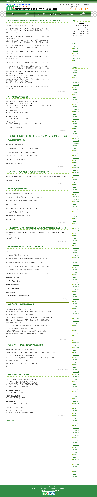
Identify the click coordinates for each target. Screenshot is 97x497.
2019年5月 (76, 272)
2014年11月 (76, 403)
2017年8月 (76, 323)
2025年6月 (76, 94)
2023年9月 (76, 145)
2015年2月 (76, 396)
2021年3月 (76, 218)
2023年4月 (76, 158)
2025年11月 (76, 82)
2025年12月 (76, 80)
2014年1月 (76, 428)
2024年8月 (76, 119)
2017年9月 (76, 321)
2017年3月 (76, 335)
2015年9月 (76, 379)
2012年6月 (76, 474)
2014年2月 (76, 425)
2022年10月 (76, 172)
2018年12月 (76, 284)
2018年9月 (76, 291)
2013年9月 (76, 437)
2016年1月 (76, 369)
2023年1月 (76, 165)
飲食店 (75, 60)
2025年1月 (76, 107)
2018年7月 (76, 296)
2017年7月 (76, 325)
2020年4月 (76, 245)
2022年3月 (76, 189)
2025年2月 (76, 104)
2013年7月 (76, 442)
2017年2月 (76, 338)
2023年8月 (76, 148)
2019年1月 (76, 282)
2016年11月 (76, 345)
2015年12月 (76, 372)
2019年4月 (76, 274)
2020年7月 (76, 238)
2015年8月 (76, 381)
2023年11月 (76, 141)
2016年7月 (76, 355)
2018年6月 (76, 299)
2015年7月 (76, 384)
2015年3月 (76, 394)
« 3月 (75, 37)
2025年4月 (76, 99)
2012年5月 (76, 476)
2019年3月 (76, 277)
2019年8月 (76, 265)
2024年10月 (76, 114)
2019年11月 (76, 257)
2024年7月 (76, 121)
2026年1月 (76, 77)
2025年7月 (76, 92)
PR (74, 46)
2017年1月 (76, 340)
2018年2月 (76, 308)
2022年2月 (76, 192)
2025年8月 (76, 89)
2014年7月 (76, 413)
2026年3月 (76, 73)
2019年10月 (76, 260)
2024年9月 (76, 116)
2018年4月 (76, 304)
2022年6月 (76, 182)
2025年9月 (76, 87)
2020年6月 (76, 240)
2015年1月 (76, 398)
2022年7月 (76, 180)
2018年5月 (76, 301)
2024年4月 (76, 128)
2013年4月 (76, 449)
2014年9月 (76, 408)
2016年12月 (76, 342)
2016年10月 (76, 347)
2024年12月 (76, 109)
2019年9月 (76, 262)
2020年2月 (76, 250)
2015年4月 (76, 391)
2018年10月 (76, 289)
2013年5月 (76, 447)
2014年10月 (76, 406)
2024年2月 (76, 133)
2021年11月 (76, 199)
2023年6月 (76, 153)
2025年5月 (76, 97)
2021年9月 (76, 204)
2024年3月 (76, 131)
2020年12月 (76, 226)
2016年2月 (76, 367)
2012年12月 (76, 459)
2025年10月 (76, 85)
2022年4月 (76, 187)
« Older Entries (10, 420)
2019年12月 (76, 255)
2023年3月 (76, 160)
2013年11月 (76, 432)
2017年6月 (76, 328)
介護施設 (75, 48)
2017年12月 (76, 313)
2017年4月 (76, 333)
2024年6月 (76, 124)
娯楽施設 (75, 53)
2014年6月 (76, 415)
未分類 (75, 56)
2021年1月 (76, 223)
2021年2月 (76, 221)
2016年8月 (76, 352)
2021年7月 (76, 209)
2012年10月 (76, 464)
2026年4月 (76, 70)
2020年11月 (76, 228)
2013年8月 (76, 440)
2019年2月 (76, 279)
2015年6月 (76, 386)
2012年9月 (76, 467)
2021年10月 (76, 201)
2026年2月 (76, 75)
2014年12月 (76, 401)
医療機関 (75, 51)
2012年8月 (76, 469)
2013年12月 (76, 430)
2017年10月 (76, 318)
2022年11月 (76, 170)
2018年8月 (76, 294)
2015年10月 (76, 377)
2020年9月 (76, 233)
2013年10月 (76, 435)
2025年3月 (76, 102)
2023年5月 (76, 155)
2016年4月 (76, 362)
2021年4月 (76, 216)
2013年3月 (76, 452)
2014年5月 (76, 418)
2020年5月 (76, 243)
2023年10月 (76, 143)
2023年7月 (76, 150)
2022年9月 (76, 175)
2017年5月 (76, 330)
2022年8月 (76, 177)
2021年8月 (76, 206)
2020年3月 (76, 248)
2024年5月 (76, 126)
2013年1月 (76, 457)
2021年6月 (76, 211)
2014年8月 (76, 411)
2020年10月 (76, 231)
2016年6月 (76, 357)
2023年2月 (76, 162)
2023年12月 (76, 138)
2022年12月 (76, 167)
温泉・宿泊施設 (77, 58)
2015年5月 (76, 389)
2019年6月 (76, 269)
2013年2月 (76, 454)
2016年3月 (76, 364)
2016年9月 (76, 350)
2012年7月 (76, 471)
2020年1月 (76, 252)
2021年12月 (76, 197)
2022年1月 (76, 194)
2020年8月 (76, 235)
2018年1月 (76, 311)
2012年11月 (76, 462)
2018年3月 (76, 306)
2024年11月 (76, 111)
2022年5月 (76, 184)
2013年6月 (76, 445)
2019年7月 (76, 267)
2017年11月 (76, 316)
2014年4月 (76, 420)
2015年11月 (76, 374)
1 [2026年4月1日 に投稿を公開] (78, 27)
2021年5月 (76, 214)
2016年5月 (76, 360)
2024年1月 (76, 136)
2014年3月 (76, 423)
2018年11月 (76, 287)
